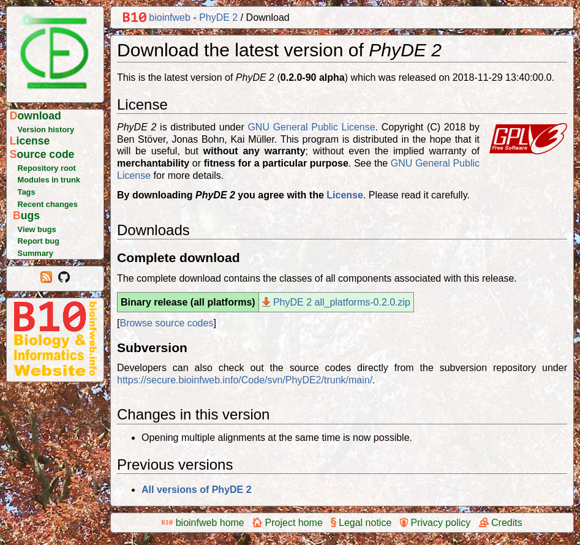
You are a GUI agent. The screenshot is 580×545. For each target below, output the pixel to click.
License (30, 141)
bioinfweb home (203, 522)
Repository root (47, 168)
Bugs (26, 215)
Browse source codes (166, 323)
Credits (500, 522)
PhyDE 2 (218, 17)
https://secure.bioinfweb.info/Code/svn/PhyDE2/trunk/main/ (244, 380)
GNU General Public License (311, 127)
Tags (27, 192)
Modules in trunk (49, 179)
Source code (42, 154)
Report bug (38, 241)
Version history (46, 129)
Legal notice (361, 522)
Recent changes (48, 204)
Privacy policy (435, 522)
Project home (287, 522)
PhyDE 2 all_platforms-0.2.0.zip (336, 302)
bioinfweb (156, 17)
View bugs (37, 229)
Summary (35, 253)
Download (35, 116)
